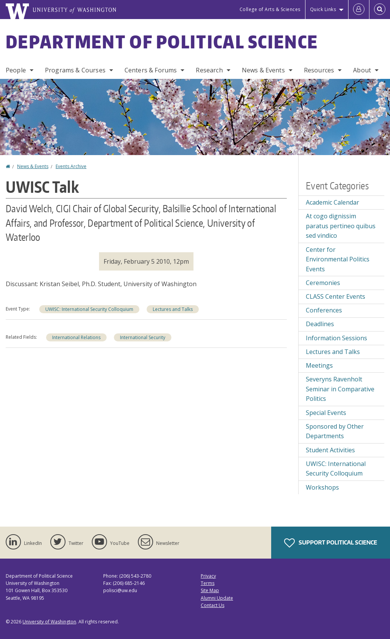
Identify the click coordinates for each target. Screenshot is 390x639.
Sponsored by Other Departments (335, 431)
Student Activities (330, 450)
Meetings (319, 365)
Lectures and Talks (173, 309)
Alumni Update (217, 598)
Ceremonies (323, 283)
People (16, 70)
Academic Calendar (332, 202)
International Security (142, 337)
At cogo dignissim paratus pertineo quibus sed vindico (341, 226)
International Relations (76, 337)
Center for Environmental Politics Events (337, 259)
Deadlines (320, 324)
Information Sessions (336, 338)
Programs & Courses (75, 70)
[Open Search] (379, 9)
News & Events (263, 70)
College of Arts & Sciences (270, 9)
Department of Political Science (162, 41)
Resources (319, 70)
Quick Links (323, 9)
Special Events (326, 412)
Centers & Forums (151, 70)
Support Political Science (330, 543)
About (362, 70)
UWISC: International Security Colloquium (89, 309)
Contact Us (212, 605)
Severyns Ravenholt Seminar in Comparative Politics (340, 389)
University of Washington (49, 621)
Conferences (324, 310)
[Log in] (358, 9)
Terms (207, 583)
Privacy (208, 576)
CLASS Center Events (335, 296)
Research (209, 70)
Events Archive (71, 166)
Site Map (210, 590)
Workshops (322, 487)
